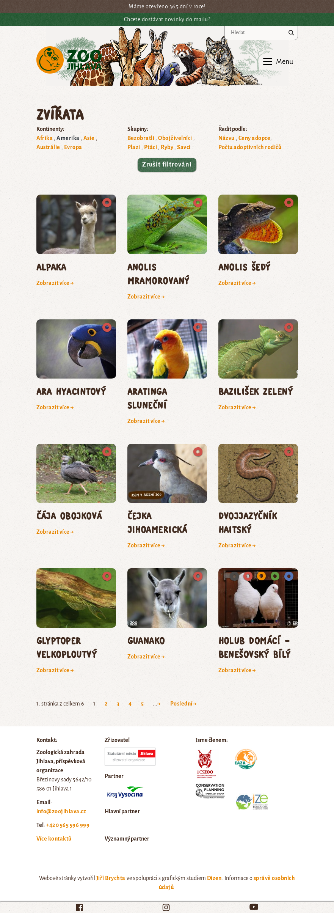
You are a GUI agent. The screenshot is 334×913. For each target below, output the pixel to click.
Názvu (226, 138)
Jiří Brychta (110, 878)
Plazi (133, 147)
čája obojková (69, 515)
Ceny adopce (254, 138)
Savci (183, 147)
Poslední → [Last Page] (183, 704)
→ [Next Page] (159, 704)
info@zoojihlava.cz (61, 811)
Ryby (167, 147)
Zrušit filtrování (166, 164)
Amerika (67, 138)
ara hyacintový (71, 391)
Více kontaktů (54, 839)
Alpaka (51, 266)
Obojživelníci (175, 138)
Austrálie (48, 147)
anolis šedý (244, 266)
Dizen (214, 878)
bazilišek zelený (255, 391)
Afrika (44, 138)
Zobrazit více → (55, 283)
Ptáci (150, 147)
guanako (146, 640)
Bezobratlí (141, 138)
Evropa (73, 147)
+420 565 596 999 (68, 825)
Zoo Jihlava (69, 60)
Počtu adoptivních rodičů (250, 147)
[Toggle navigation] (277, 61)
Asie (89, 138)
